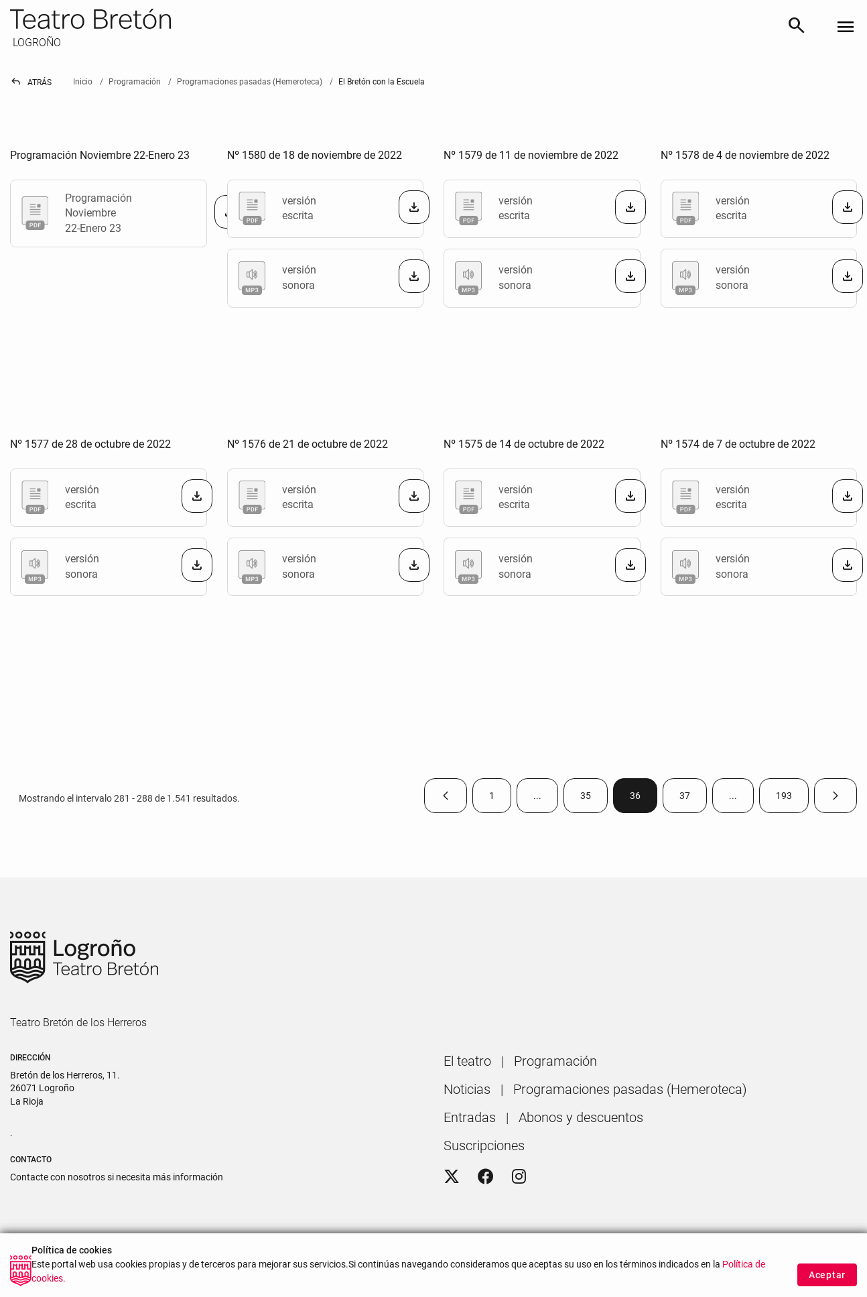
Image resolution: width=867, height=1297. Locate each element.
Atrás (31, 82)
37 (693, 798)
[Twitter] (452, 1177)
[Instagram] (519, 1177)
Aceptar (827, 1275)
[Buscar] (796, 28)
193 (792, 798)
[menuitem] (467, 1061)
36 (643, 798)
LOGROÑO (35, 42)
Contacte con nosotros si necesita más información (116, 1177)
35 (594, 798)
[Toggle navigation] (845, 27)
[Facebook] (486, 1177)
